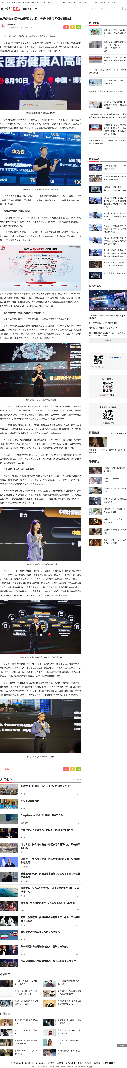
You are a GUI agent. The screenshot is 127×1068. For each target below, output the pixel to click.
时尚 (48, 2)
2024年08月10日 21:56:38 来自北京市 (19, 27)
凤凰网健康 (10, 25)
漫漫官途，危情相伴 (117, 450)
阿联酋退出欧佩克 (30, 800)
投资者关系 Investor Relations (34, 1063)
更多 (102, 2)
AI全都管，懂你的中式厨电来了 (103, 327)
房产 (59, 2)
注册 (109, 2)
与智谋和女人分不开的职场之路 (98, 451)
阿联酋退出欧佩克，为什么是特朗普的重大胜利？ (46, 786)
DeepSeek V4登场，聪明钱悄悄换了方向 (42, 815)
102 (80, 940)
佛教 (86, 2)
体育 (43, 2)
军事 (70, 2)
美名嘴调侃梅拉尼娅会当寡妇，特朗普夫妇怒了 (45, 946)
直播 (19, 2)
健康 (24, 9)
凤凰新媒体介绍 (16, 1063)
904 (80, 925)
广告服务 (51, 1063)
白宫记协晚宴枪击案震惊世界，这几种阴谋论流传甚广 (48, 961)
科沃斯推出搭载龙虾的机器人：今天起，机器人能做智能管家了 (107, 334)
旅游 (80, 2)
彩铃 (120, 434)
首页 (3, 2)
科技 (64, 2)
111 (80, 808)
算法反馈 (78, 779)
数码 (96, 2)
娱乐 (38, 2)
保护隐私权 (70, 1063)
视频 (13, 2)
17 (80, 896)
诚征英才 (60, 1063)
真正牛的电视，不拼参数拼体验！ (104, 323)
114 (80, 954)
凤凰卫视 (26, 2)
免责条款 (79, 1063)
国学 (91, 2)
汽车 (54, 2)
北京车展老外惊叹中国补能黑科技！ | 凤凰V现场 (107, 317)
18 (80, 910)
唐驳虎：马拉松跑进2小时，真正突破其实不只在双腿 (48, 902)
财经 (32, 2)
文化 (75, 2)
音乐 (116, 434)
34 (80, 794)
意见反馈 (88, 1063)
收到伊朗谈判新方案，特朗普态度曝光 (40, 931)
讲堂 (113, 434)
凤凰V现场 (95, 285)
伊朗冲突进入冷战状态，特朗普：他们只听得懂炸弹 (47, 829)
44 (80, 838)
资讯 (8, 2)
